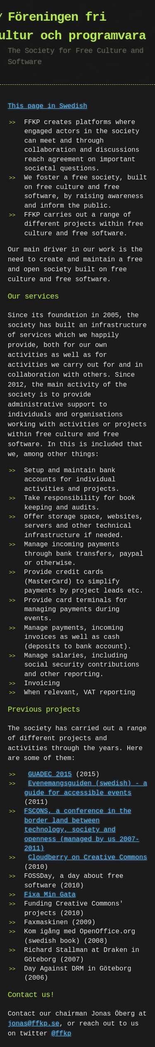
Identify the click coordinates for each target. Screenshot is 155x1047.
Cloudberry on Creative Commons (87, 857)
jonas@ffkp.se (34, 1023)
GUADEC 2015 (50, 774)
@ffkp (61, 1033)
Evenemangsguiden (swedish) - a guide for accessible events (85, 788)
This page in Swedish (47, 106)
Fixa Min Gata (50, 894)
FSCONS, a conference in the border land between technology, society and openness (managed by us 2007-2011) (81, 830)
